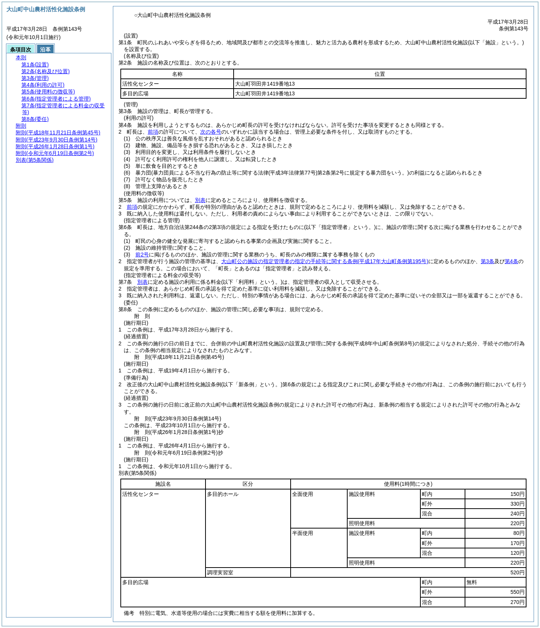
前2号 (142, 255)
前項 (153, 132)
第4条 (511, 261)
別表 (200, 200)
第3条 (487, 261)
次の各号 (210, 132)
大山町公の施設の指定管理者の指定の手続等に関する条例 (324, 261)
